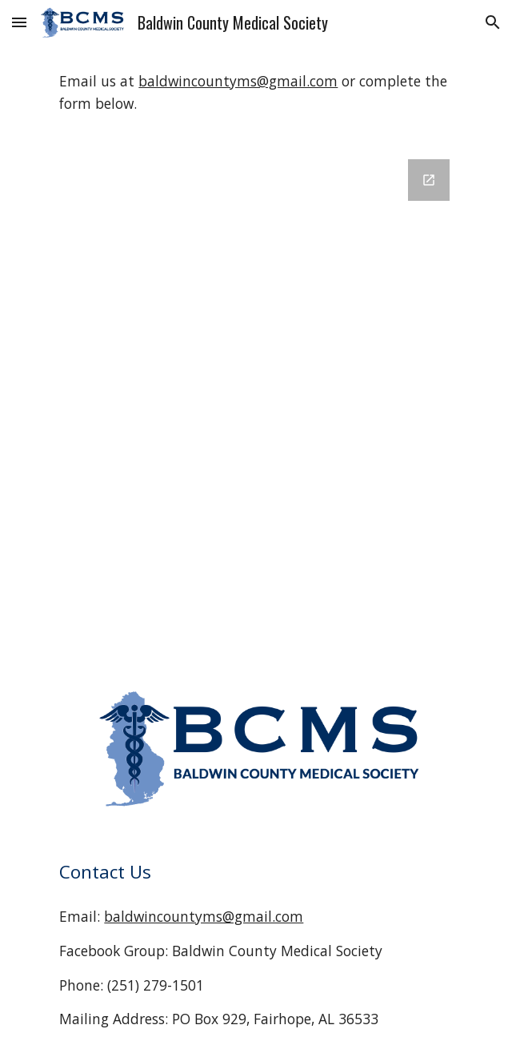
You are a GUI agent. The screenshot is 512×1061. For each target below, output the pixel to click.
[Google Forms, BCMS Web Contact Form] (255, 403)
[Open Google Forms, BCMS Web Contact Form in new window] (429, 180)
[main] (255, 92)
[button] (19, 22)
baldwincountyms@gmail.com (238, 80)
